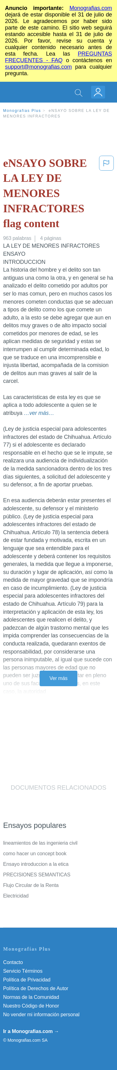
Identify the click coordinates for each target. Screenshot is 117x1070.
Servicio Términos (22, 971)
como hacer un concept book (34, 853)
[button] (106, 195)
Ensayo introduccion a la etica (36, 864)
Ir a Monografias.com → (31, 1031)
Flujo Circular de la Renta (31, 885)
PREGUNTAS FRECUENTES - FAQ (58, 57)
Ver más (59, 678)
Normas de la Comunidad (31, 997)
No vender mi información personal (41, 1014)
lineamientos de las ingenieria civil (40, 843)
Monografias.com (90, 8)
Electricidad (16, 895)
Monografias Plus (22, 110)
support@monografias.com (38, 67)
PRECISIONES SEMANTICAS (37, 874)
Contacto (13, 962)
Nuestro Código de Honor (31, 1005)
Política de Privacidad (27, 979)
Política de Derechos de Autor (35, 988)
